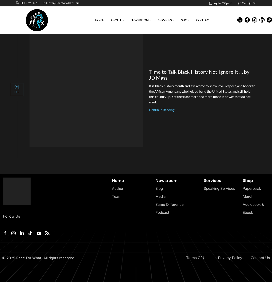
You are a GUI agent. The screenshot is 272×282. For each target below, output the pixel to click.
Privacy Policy (230, 258)
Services (166, 20)
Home (99, 20)
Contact (203, 20)
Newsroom (141, 20)
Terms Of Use (198, 258)
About (117, 20)
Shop (185, 20)
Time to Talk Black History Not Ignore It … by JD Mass (199, 75)
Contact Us (260, 258)
